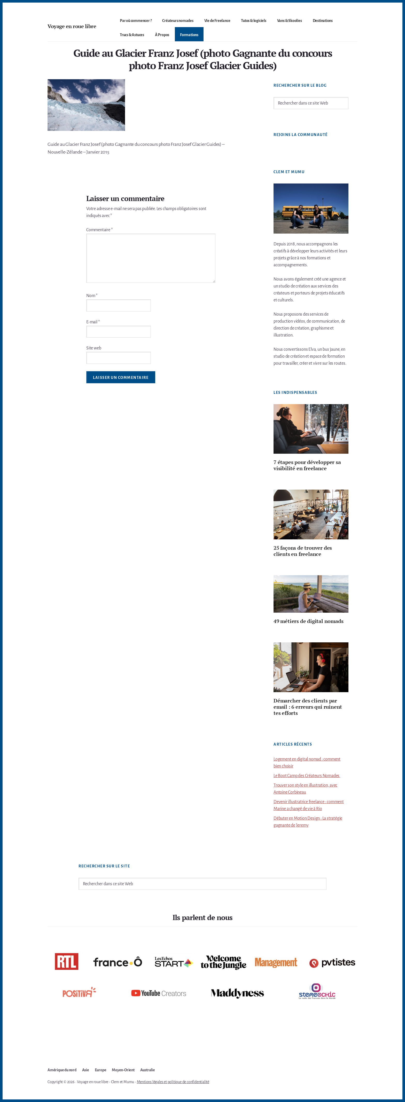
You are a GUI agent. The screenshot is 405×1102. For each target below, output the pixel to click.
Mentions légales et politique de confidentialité (173, 1082)
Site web (93, 348)
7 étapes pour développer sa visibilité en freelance (307, 465)
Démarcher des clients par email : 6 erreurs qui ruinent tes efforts (308, 706)
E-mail (93, 322)
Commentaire (99, 230)
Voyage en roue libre (72, 26)
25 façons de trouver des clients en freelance (303, 550)
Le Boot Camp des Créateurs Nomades (307, 775)
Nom (92, 295)
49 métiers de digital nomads (308, 621)
